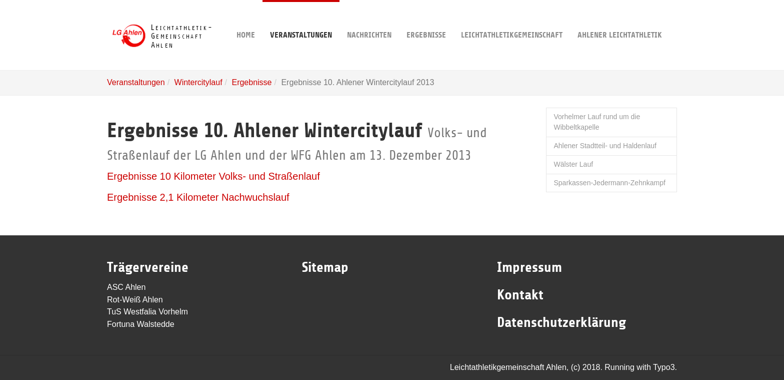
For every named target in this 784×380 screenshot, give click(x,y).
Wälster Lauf (574, 164)
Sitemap (325, 267)
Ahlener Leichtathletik (620, 20)
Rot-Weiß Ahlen (135, 299)
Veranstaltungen (301, 20)
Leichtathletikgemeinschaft (512, 20)
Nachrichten (369, 20)
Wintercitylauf (198, 82)
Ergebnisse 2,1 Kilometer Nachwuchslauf (198, 197)
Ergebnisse (426, 20)
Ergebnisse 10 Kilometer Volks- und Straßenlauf (213, 176)
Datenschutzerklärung (561, 322)
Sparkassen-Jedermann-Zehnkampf (610, 183)
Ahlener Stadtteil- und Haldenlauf (605, 146)
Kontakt (520, 295)
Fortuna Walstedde (140, 324)
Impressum (529, 267)
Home (245, 20)
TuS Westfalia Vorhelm (147, 311)
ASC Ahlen (126, 287)
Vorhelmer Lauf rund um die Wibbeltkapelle (597, 122)
